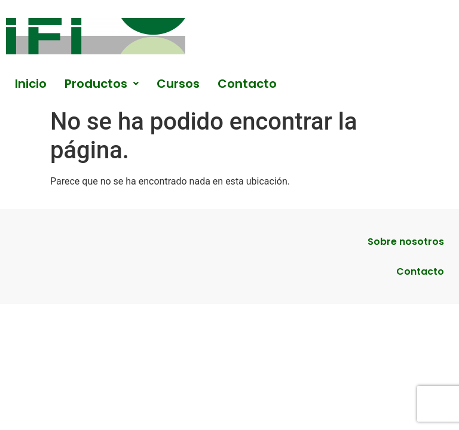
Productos (102, 83)
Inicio (31, 83)
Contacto (247, 83)
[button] (102, 83)
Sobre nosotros (406, 241)
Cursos (178, 83)
